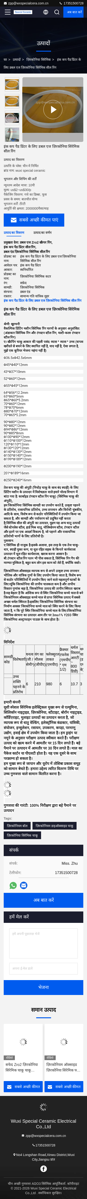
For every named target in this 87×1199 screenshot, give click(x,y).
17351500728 (71, 3)
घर (5, 59)
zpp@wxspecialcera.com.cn (25, 3)
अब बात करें (74, 12)
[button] (13, 140)
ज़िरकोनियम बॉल (17, 826)
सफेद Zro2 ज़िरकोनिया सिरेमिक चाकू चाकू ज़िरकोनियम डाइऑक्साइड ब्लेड (22, 1068)
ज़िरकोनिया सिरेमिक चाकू (22, 835)
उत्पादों (17, 59)
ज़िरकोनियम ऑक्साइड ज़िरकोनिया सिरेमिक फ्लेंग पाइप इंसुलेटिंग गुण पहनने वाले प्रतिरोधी (63, 1068)
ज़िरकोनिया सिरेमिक (38, 59)
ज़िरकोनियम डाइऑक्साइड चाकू (54, 826)
